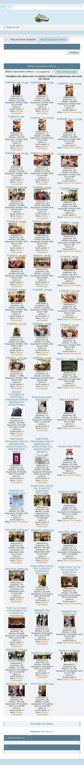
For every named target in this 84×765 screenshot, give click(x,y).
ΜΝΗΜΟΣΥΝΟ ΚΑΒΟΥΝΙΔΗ (42, 611)
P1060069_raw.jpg (69, 257)
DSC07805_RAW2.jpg (16, 530)
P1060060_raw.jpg (42, 290)
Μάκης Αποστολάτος (19, 522)
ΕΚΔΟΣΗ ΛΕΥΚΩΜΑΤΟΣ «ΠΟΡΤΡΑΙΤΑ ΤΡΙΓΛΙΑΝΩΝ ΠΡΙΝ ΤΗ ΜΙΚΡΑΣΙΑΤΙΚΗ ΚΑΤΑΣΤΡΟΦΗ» (16, 398)
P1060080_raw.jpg (69, 188)
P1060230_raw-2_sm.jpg (69, 119)
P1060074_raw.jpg (69, 222)
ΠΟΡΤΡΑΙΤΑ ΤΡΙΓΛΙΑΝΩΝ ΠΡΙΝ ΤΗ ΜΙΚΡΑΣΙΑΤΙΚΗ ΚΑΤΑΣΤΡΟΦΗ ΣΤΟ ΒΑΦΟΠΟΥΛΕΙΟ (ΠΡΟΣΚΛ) (42, 445)
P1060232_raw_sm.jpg (42, 118)
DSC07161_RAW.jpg (16, 684)
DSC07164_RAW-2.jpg (42, 684)
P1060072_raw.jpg (16, 255)
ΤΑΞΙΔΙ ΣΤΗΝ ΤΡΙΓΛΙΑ (69, 446)
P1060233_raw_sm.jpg (69, 83)
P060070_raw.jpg (42, 255)
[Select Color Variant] (81, 6)
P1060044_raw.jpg (42, 358)
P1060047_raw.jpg (69, 325)
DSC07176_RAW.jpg (42, 653)
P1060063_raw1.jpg (17, 187)
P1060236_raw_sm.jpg (42, 82)
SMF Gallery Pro (47, 731)
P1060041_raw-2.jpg (16, 358)
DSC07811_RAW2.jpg (69, 492)
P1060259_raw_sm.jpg (16, 82)
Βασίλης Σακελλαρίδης (17, 112)
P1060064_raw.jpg (16, 290)
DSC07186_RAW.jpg (16, 650)
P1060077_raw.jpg (42, 221)
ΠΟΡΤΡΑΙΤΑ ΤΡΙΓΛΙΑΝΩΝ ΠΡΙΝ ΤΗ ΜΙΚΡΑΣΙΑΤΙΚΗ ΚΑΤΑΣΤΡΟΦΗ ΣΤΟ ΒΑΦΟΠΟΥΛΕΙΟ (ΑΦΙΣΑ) (16, 445)
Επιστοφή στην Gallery (42, 724)
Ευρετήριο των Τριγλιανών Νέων (16, 491)
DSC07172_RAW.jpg (69, 651)
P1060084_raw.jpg (42, 187)
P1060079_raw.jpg (16, 221)
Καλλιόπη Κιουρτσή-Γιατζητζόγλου (42, 398)
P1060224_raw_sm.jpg (42, 153)
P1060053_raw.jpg (16, 324)
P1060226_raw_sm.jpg (69, 154)
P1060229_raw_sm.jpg (16, 153)
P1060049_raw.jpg (42, 324)
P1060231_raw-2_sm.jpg (17, 117)
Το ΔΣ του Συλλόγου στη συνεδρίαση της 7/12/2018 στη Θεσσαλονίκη (17, 612)
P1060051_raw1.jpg (69, 291)
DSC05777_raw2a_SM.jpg (69, 359)
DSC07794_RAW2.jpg (16, 569)
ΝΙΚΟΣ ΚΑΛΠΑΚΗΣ (69, 399)
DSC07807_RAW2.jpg (42, 530)
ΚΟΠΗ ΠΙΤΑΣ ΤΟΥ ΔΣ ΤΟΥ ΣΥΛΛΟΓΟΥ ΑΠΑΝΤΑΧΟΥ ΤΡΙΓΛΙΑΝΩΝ (42, 490)
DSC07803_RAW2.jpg (69, 532)
